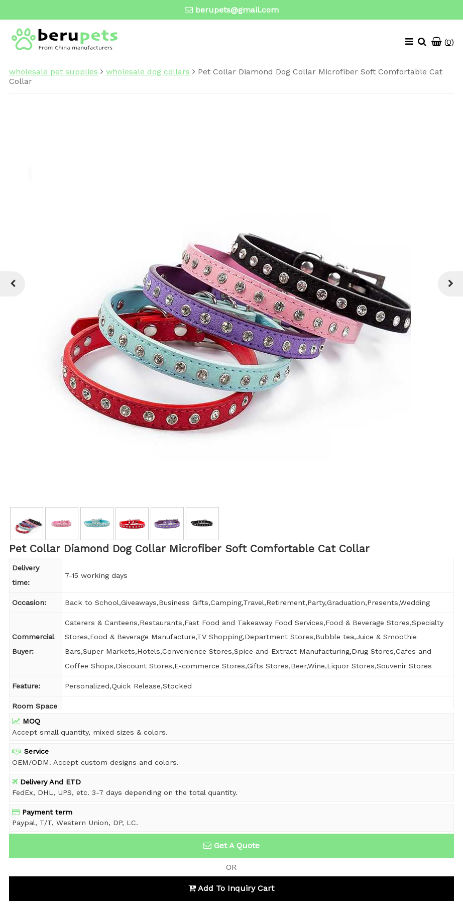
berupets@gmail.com (237, 10)
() (442, 42)
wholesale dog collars (148, 71)
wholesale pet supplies (53, 71)
